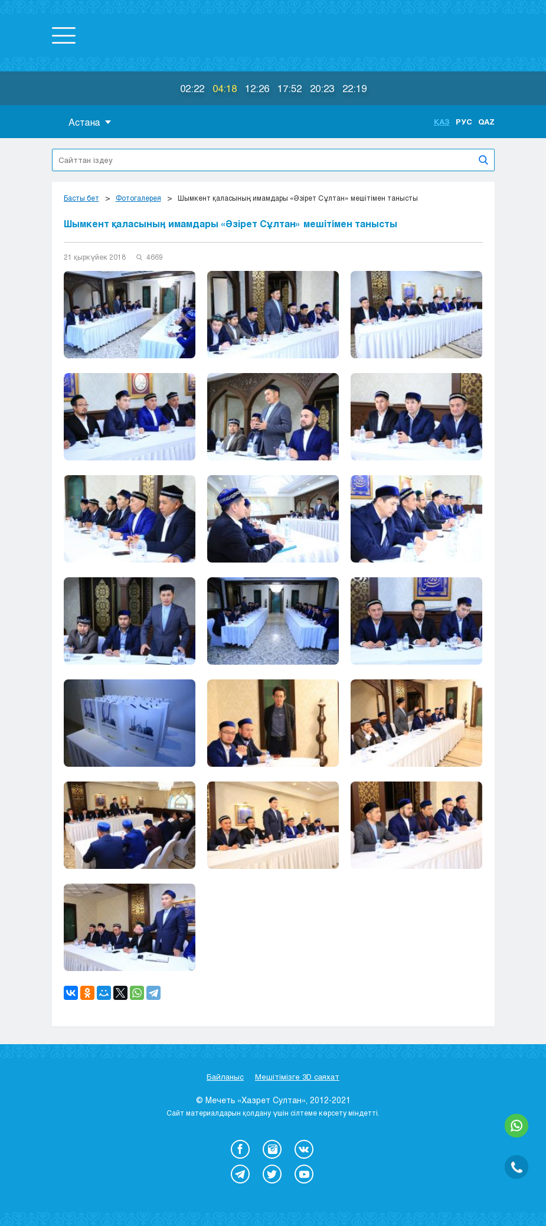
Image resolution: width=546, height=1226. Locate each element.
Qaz (486, 121)
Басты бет (81, 198)
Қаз (442, 121)
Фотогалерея (138, 198)
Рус (464, 121)
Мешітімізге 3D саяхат (297, 1076)
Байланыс (225, 1076)
